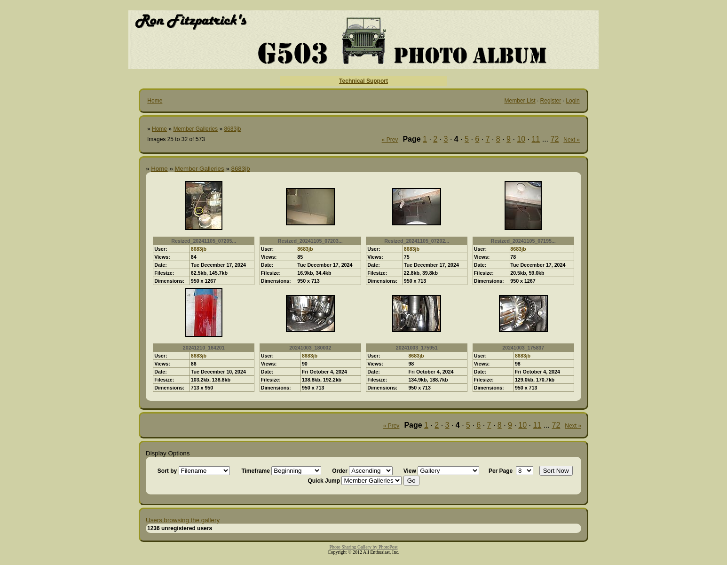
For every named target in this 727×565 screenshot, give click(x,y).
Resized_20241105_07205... (203, 241)
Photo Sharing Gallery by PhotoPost (363, 546)
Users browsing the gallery (183, 520)
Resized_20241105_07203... (310, 241)
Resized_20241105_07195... (523, 241)
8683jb (232, 129)
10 (521, 139)
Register (550, 100)
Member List (520, 100)
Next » (571, 139)
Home (154, 100)
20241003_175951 (417, 347)
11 (535, 139)
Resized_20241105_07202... (416, 241)
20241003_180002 (310, 347)
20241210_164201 (204, 347)
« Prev (390, 139)
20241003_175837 (523, 347)
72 (555, 139)
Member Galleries (195, 129)
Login (572, 100)
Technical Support (363, 81)
